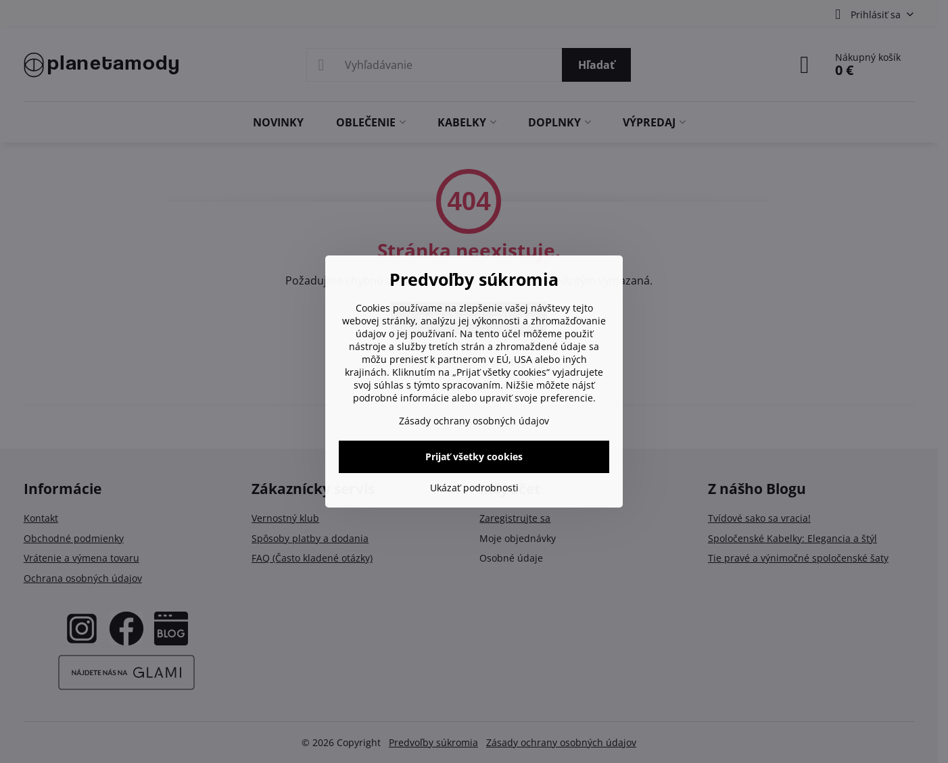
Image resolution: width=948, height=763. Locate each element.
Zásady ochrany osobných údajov (474, 420)
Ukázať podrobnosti (474, 487)
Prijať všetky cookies (474, 456)
